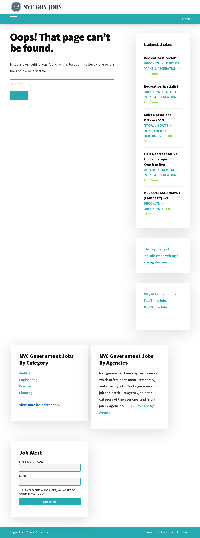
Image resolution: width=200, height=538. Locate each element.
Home (149, 532)
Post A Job (182, 532)
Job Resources (165, 532)
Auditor (24, 373)
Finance (25, 386)
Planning (26, 392)
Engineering (28, 379)
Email (22, 475)
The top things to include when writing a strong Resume (161, 255)
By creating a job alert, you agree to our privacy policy (47, 491)
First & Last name (31, 461)
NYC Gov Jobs (40, 532)
